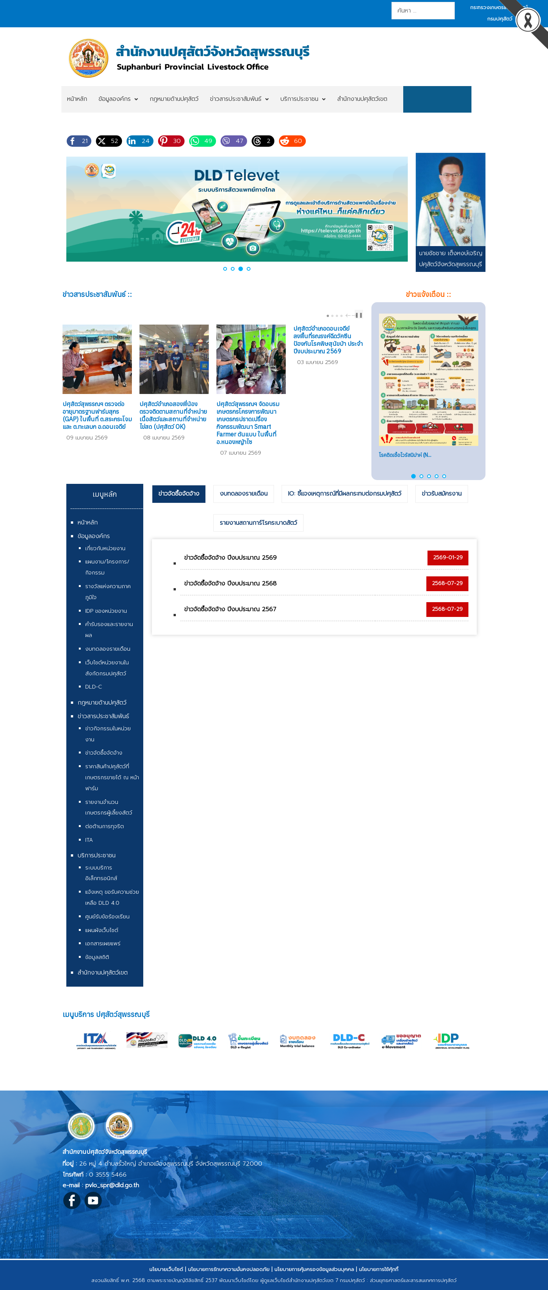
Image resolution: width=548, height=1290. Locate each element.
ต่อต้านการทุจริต (104, 826)
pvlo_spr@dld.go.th (112, 1185)
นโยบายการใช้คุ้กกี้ (378, 1269)
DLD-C (93, 687)
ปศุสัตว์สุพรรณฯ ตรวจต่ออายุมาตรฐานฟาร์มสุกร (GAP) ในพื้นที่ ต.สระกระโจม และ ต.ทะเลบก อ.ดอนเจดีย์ (97, 415)
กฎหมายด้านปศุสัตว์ (102, 702)
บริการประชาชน (97, 855)
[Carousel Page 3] (337, 316)
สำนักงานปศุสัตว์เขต (103, 972)
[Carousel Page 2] (332, 316)
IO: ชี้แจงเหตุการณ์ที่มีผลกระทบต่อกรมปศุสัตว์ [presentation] (344, 493)
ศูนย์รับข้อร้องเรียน (107, 917)
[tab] (179, 494)
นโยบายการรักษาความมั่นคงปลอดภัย (228, 1269)
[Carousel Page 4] (341, 316)
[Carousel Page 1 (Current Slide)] (328, 316)
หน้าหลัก (88, 522)
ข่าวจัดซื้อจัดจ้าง (103, 753)
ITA (89, 840)
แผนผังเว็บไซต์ (101, 930)
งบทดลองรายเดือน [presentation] (244, 493)
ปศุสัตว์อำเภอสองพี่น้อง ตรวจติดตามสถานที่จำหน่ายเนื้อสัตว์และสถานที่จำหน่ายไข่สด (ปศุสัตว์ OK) (173, 415)
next (355, 315)
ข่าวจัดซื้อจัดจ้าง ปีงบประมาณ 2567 (230, 609)
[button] (225, 269)
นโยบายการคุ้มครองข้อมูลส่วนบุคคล (314, 1269)
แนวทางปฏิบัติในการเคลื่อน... (408, 455)
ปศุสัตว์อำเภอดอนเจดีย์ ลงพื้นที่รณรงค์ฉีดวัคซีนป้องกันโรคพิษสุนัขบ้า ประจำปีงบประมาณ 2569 (328, 340)
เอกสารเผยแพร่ (103, 944)
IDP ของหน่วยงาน (106, 611)
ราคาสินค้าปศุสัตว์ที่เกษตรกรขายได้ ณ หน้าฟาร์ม (112, 778)
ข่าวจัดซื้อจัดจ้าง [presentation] (178, 493)
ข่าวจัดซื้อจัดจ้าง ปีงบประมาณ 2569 (230, 557)
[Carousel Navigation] (350, 315)
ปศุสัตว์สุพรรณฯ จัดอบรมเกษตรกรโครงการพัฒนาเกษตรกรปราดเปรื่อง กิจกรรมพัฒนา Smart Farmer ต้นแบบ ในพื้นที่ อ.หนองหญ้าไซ (247, 423)
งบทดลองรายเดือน (107, 649)
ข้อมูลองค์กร (94, 536)
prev (349, 315)
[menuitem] (77, 99)
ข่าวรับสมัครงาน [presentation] (442, 493)
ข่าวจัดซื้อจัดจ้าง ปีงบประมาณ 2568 (230, 583)
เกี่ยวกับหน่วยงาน (105, 548)
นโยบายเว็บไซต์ (166, 1269)
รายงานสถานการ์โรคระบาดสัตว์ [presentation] (258, 522)
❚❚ (359, 315)
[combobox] (423, 10)
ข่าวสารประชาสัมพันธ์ (103, 716)
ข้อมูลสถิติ (97, 957)
